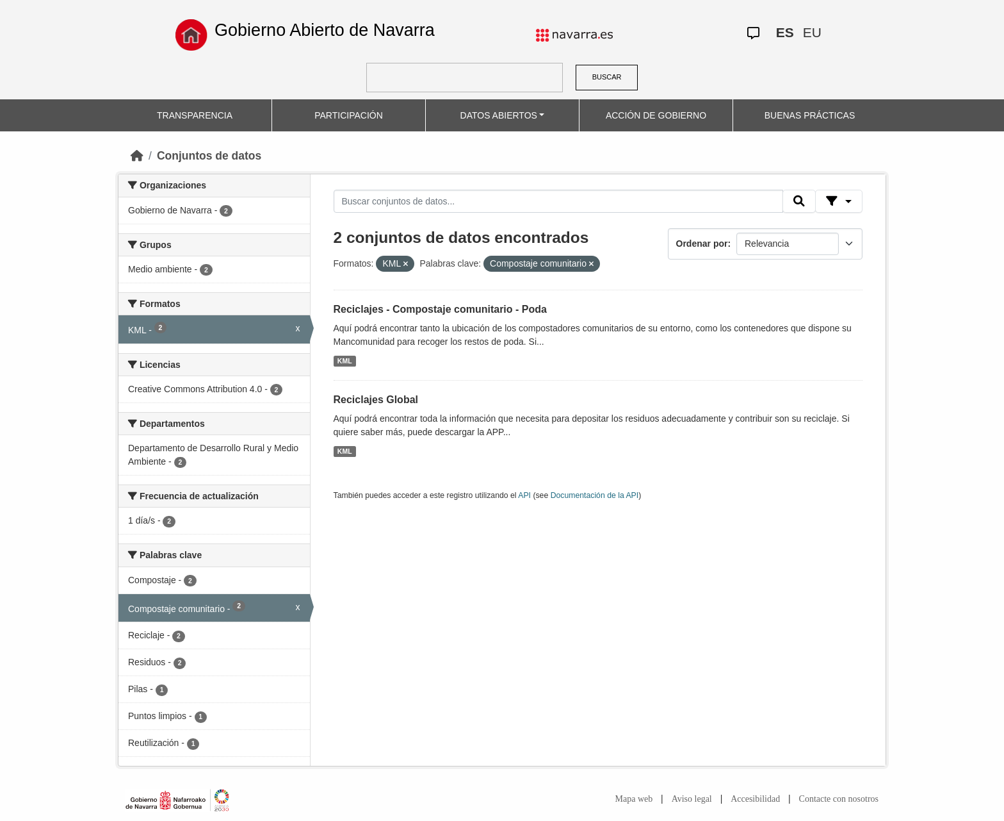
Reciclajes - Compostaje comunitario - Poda (440, 309)
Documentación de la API (595, 495)
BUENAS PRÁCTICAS (810, 115)
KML (344, 361)
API (524, 495)
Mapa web (634, 799)
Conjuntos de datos (209, 155)
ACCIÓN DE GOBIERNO (656, 115)
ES (785, 32)
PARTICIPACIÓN (348, 115)
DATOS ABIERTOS (498, 115)
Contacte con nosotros (838, 799)
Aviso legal (692, 799)
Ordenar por (702, 243)
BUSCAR (607, 77)
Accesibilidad (755, 799)
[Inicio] (137, 155)
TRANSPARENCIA (194, 115)
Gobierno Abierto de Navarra (325, 30)
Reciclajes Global (376, 399)
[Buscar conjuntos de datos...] (558, 201)
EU (812, 32)
